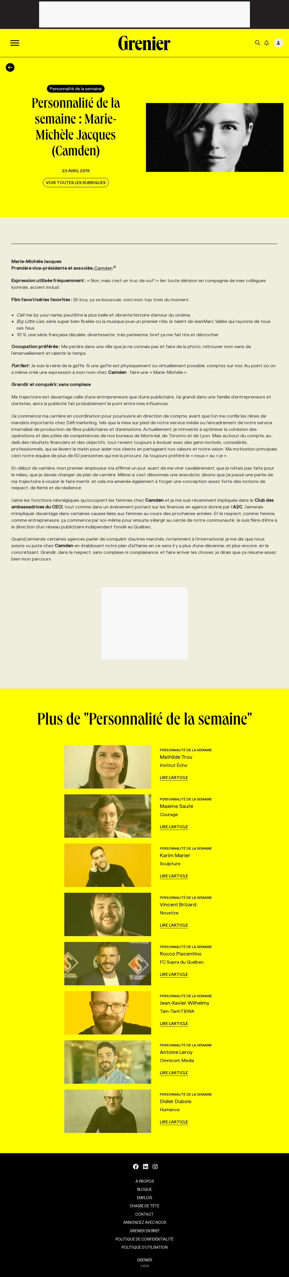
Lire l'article (174, 777)
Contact (144, 1214)
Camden (105, 268)
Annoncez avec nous (144, 1222)
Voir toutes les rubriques (76, 182)
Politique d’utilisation (145, 1247)
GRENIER (144, 1260)
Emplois (144, 1198)
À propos (145, 1181)
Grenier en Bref (145, 1231)
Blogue (144, 1189)
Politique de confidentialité (144, 1239)
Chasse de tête (144, 1206)
